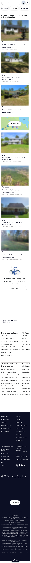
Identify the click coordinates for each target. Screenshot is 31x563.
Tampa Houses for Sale (8, 391)
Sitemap (3, 465)
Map (15, 560)
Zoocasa (18, 419)
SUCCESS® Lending (21, 425)
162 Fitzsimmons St (7, 355)
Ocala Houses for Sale (8, 389)
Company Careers (6, 428)
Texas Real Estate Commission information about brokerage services (15, 528)
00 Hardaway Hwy (7, 344)
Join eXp (3, 422)
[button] (15, 321)
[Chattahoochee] (11, 13)
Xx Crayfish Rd (15, 350)
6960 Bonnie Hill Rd (7, 338)
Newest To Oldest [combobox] (14, 8)
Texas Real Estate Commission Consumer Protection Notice (15, 530)
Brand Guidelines (6, 459)
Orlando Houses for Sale (9, 378)
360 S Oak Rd (5, 341)
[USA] (2, 13)
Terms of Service (14, 518)
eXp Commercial (20, 431)
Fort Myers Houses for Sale (9, 380)
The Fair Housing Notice (21, 533)
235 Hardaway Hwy (7, 347)
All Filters (4, 8)
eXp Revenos (19, 428)
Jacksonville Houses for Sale (10, 375)
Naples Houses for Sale (8, 372)
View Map (15, 124)
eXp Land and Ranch (21, 437)
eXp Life (18, 416)
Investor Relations (6, 425)
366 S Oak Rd (13, 341)
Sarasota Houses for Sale (9, 386)
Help (2, 462)
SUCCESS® (19, 422)
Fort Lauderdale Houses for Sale (11, 394)
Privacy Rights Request (5, 450)
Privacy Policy (5, 453)
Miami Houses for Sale (8, 369)
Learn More (22, 536)
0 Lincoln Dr (17, 347)
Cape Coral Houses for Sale (10, 383)
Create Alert (14, 288)
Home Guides (5, 431)
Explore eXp (4, 416)
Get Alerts (24, 8)
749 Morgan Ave (6, 352)
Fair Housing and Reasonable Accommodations (14, 520)
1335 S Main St (5, 350)
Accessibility (19, 440)
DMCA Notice (15, 515)
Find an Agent (5, 419)
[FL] (5, 13)
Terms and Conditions (7, 446)
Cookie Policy (5, 456)
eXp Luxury (19, 434)
